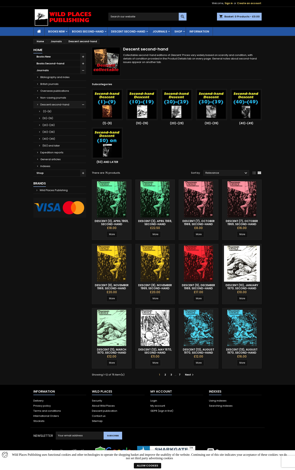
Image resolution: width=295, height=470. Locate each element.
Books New (56, 31)
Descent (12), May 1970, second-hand (155, 351)
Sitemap (97, 421)
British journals (49, 84)
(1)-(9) (46, 111)
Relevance (226, 173)
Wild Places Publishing (53, 190)
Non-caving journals (53, 98)
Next (190, 375)
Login (153, 401)
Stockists (38, 421)
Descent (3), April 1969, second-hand (112, 222)
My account (157, 406)
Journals (160, 31)
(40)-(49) (48, 139)
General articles (50, 159)
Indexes (45, 166)
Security (97, 401)
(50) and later (51, 145)
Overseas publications (54, 91)
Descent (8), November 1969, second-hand (112, 286)
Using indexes (218, 401)
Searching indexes (221, 406)
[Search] (147, 17)
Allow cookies (147, 465)
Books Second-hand (88, 31)
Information (199, 31)
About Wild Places (103, 406)
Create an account (249, 3)
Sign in (229, 3)
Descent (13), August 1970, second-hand (198, 351)
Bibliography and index (54, 77)
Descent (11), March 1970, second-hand (111, 351)
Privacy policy (42, 406)
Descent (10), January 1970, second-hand (242, 286)
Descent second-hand (128, 31)
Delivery (38, 401)
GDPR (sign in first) (161, 411)
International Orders (46, 416)
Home (37, 50)
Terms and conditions (47, 411)
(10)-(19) (47, 118)
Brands (39, 183)
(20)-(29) (48, 125)
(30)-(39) (48, 132)
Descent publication (104, 411)
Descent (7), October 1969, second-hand (198, 222)
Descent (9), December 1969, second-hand (198, 286)
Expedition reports (51, 152)
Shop (178, 31)
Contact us (99, 416)
